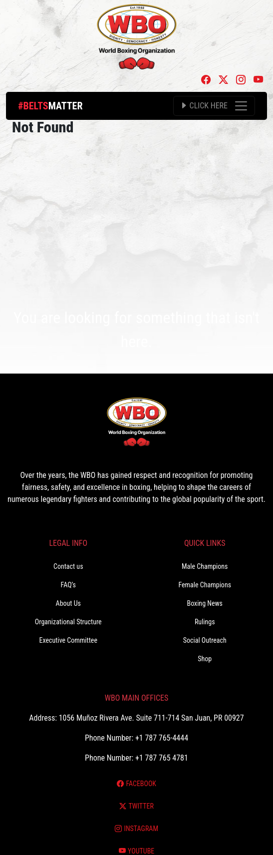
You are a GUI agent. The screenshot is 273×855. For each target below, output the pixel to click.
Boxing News (205, 603)
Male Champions (205, 566)
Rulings (205, 622)
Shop (205, 659)
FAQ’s (68, 585)
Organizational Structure (68, 622)
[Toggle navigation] (214, 106)
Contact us (68, 566)
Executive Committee (68, 640)
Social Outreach (205, 640)
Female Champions (204, 585)
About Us (68, 603)
